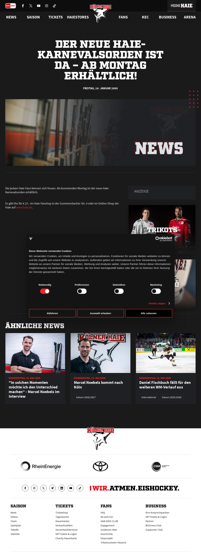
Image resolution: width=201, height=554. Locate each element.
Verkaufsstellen (64, 525)
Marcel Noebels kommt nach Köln (98, 384)
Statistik (15, 534)
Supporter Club (154, 529)
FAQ (103, 512)
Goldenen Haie (109, 529)
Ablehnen (52, 313)
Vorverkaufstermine (66, 529)
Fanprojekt (107, 538)
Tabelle (15, 529)
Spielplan (16, 525)
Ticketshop (61, 512)
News (13, 512)
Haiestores (78, 17)
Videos (14, 516)
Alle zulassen (148, 313)
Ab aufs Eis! (107, 516)
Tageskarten (62, 516)
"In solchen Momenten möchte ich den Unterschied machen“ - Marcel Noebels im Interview (34, 389)
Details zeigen (157, 303)
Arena (190, 17)
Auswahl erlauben (100, 313)
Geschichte (107, 534)
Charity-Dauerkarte (66, 538)
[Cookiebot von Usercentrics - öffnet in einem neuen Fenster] (157, 238)
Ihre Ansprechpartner (157, 512)
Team (14, 521)
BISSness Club (153, 525)
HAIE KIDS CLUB (109, 521)
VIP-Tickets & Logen (66, 534)
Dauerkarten (62, 521)
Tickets (55, 17)
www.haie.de (24, 207)
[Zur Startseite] (100, 14)
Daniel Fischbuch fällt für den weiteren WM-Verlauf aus (165, 384)
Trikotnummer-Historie (113, 542)
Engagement (107, 525)
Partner (150, 521)
